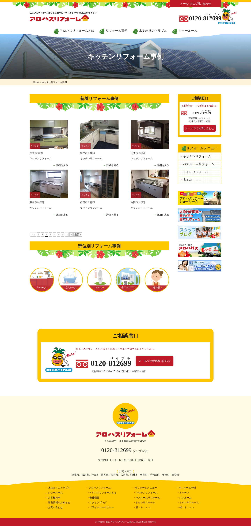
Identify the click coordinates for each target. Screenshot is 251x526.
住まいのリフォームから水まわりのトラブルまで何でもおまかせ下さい (63, 13)
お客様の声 (54, 497)
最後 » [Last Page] (77, 234)
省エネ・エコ (128, 280)
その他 (157, 280)
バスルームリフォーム (198, 164)
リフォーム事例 (117, 30)
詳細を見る (62, 165)
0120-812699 (116, 450)
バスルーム (70, 280)
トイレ (99, 280)
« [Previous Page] (38, 234)
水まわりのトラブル (153, 30)
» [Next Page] (71, 234)
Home (36, 82)
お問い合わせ (55, 507)
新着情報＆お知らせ (59, 502)
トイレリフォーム (195, 172)
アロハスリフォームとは (77, 30)
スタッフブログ (98, 502)
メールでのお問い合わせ (195, 3)
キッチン (42, 280)
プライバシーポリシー (101, 507)
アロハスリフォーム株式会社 (125, 433)
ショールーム (187, 30)
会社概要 (94, 497)
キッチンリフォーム (197, 156)
